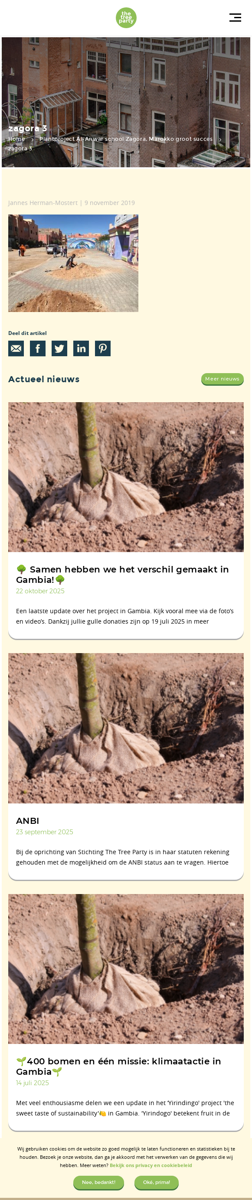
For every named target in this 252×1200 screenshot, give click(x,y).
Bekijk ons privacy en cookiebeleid (151, 1165)
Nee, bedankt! (98, 1182)
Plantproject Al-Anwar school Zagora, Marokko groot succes (126, 139)
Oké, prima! (156, 1182)
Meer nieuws (222, 379)
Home (16, 139)
